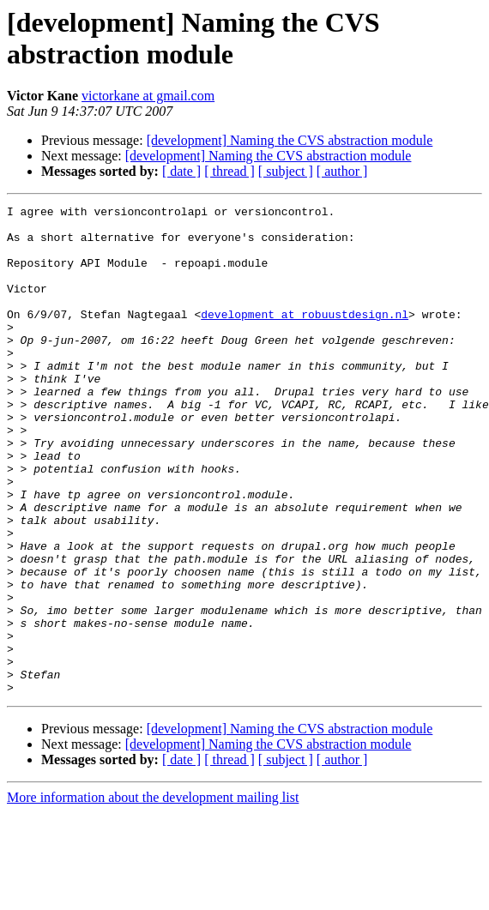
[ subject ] (285, 171)
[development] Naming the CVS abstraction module (290, 140)
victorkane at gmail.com (148, 95)
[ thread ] (229, 171)
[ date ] (181, 171)
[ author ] (342, 171)
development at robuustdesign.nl (304, 337)
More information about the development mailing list (153, 895)
